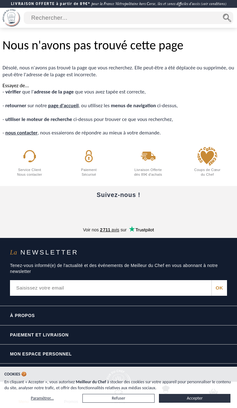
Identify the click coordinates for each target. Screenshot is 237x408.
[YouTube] (92, 210)
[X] (145, 210)
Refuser (118, 398)
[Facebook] (66, 210)
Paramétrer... (42, 398)
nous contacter (21, 132)
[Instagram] (119, 210)
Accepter (195, 398)
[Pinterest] (171, 210)
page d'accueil (63, 105)
